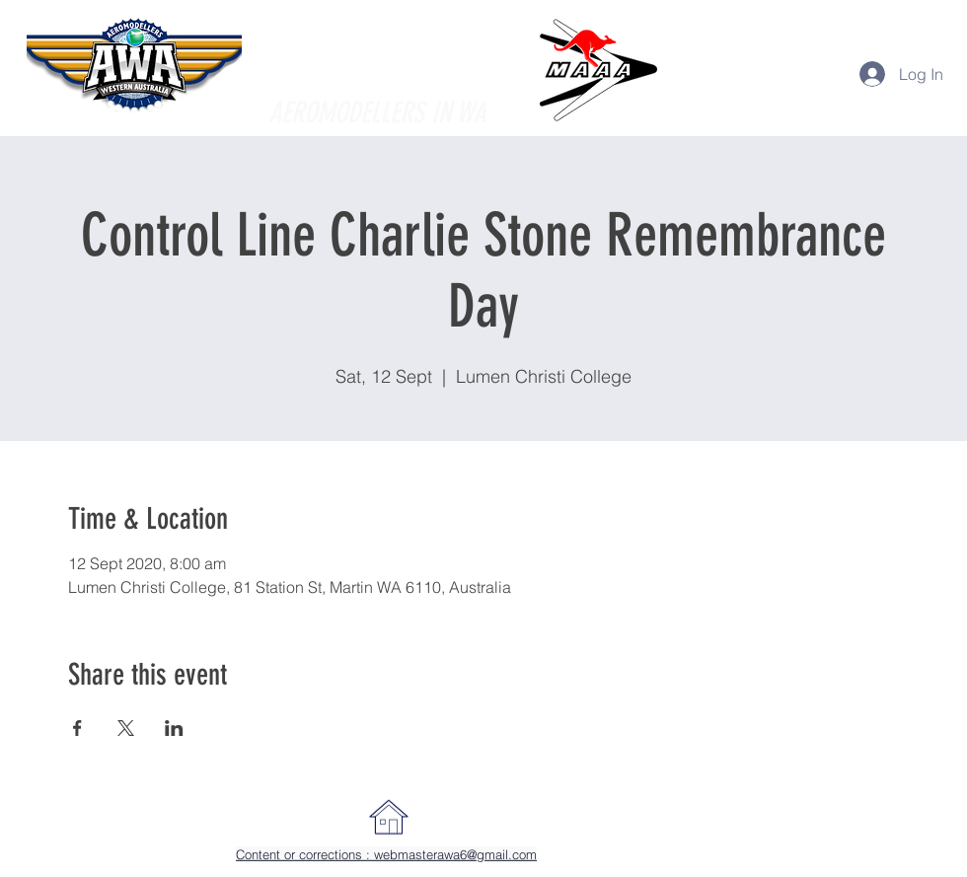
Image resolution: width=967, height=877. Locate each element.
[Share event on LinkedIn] (174, 728)
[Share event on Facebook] (77, 728)
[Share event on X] (125, 728)
